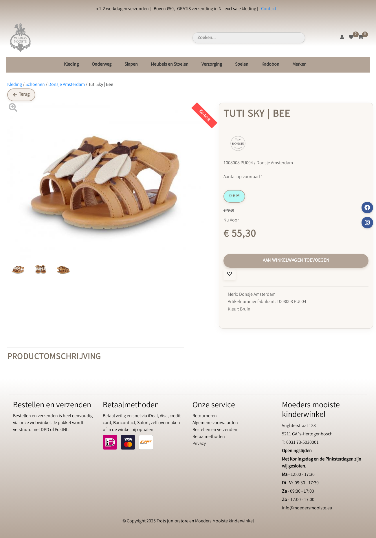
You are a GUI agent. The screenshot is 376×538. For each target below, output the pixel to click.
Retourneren (204, 416)
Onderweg (101, 64)
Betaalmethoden (208, 437)
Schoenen (35, 85)
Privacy (199, 444)
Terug (21, 94)
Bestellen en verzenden (214, 430)
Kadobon (270, 64)
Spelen (241, 64)
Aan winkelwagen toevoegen (296, 260)
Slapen (131, 64)
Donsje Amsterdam (66, 85)
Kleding (71, 64)
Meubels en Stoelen (169, 64)
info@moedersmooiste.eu (307, 508)
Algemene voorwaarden (215, 423)
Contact (268, 9)
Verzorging (211, 64)
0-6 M (234, 196)
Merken (299, 64)
